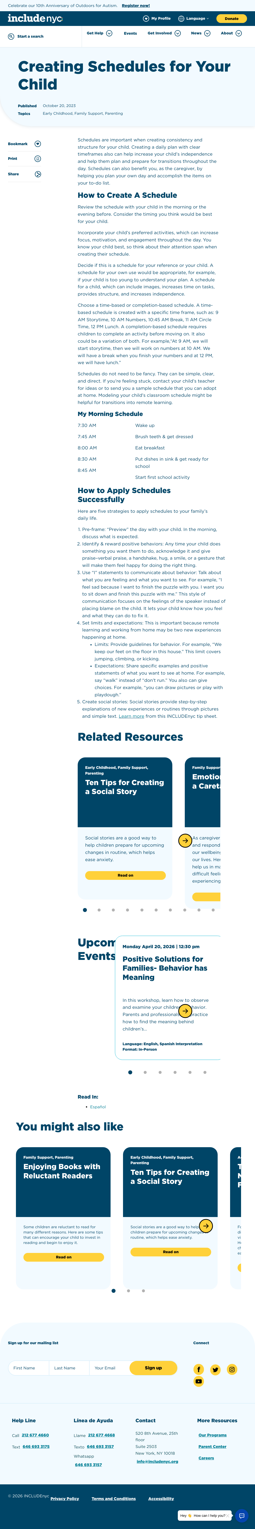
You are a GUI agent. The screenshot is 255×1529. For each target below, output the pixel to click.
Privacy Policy (65, 1497)
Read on (125, 875)
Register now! (136, 5)
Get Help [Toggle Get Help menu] (99, 33)
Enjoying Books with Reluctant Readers (62, 1170)
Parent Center (212, 1445)
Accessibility (161, 1497)
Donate (232, 18)
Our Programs (212, 1434)
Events (130, 33)
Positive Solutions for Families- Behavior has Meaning (165, 967)
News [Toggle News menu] (201, 33)
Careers (206, 1457)
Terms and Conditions (113, 1497)
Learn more (131, 716)
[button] (185, 841)
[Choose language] (193, 18)
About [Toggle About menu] (231, 33)
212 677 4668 (101, 1434)
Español (98, 1106)
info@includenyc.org (158, 1460)
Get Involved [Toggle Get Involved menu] (164, 33)
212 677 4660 (35, 1434)
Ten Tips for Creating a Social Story (125, 787)
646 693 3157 (100, 1445)
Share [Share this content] (24, 174)
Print (24, 158)
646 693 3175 (36, 1445)
